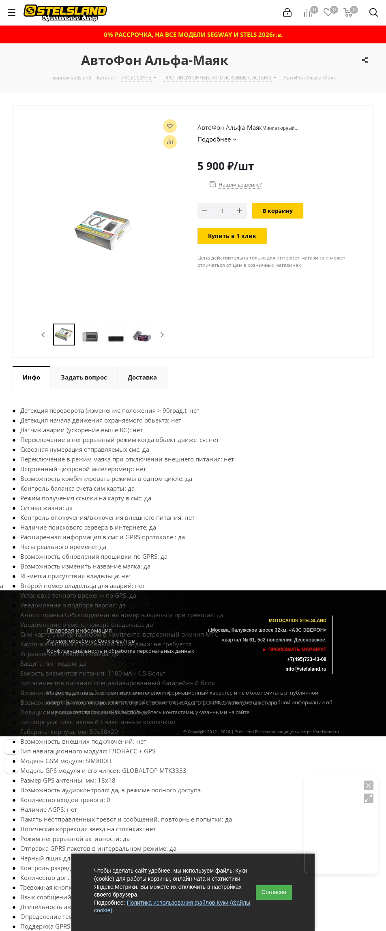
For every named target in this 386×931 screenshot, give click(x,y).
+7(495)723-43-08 (306, 659)
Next (162, 335)
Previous (43, 335)
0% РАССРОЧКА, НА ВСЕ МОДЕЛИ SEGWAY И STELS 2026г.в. (193, 34)
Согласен (274, 892)
